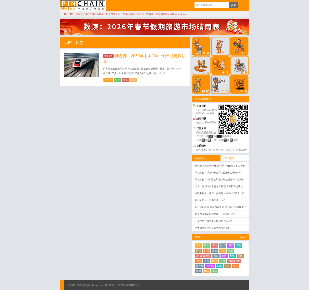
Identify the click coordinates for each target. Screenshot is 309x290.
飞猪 (198, 260)
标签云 (199, 237)
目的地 (210, 266)
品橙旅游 (83, 5)
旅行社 (199, 266)
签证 (227, 266)
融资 (216, 255)
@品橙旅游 (211, 122)
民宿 (198, 271)
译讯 (206, 245)
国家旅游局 (234, 260)
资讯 (125, 80)
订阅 (242, 5)
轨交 (133, 80)
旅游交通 (109, 56)
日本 (219, 266)
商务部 (108, 80)
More (243, 237)
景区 (240, 255)
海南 (214, 260)
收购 (224, 255)
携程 (198, 250)
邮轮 (232, 255)
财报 (206, 250)
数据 (222, 245)
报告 (117, 80)
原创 (238, 245)
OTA (206, 271)
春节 (235, 266)
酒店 (230, 245)
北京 (222, 250)
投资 (230, 250)
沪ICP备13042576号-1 (130, 285)
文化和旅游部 (203, 255)
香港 (222, 260)
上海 (206, 260)
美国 (214, 271)
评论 (214, 245)
